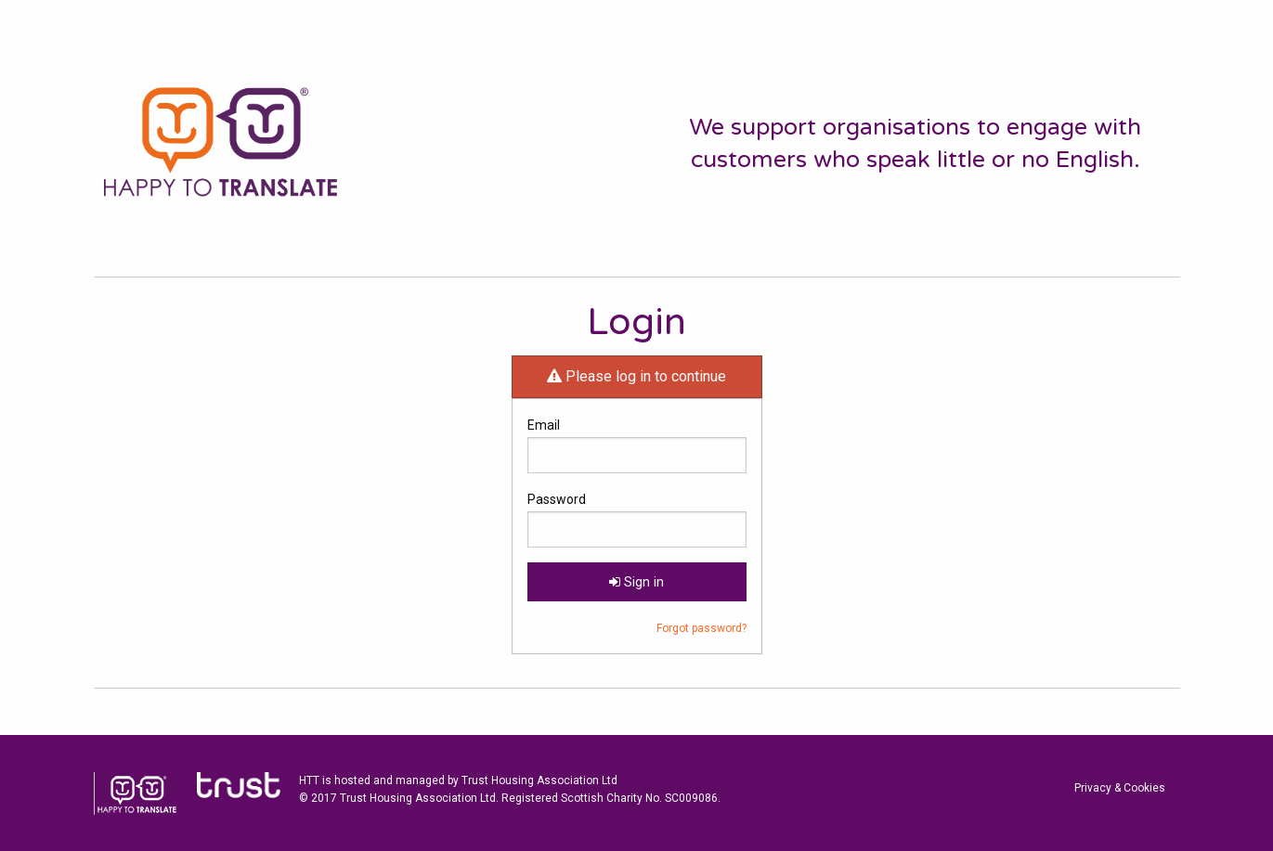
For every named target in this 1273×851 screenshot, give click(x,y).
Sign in (636, 582)
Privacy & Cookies (1119, 787)
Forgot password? (701, 628)
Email (543, 425)
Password (556, 499)
